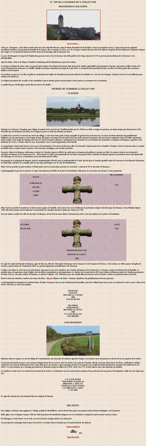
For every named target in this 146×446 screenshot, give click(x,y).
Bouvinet (73, 266)
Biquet (24, 62)
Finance (4, 266)
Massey (103, 264)
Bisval (49, 278)
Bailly (83, 66)
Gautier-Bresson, (35, 48)
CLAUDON (73, 93)
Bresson (34, 396)
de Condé (78, 161)
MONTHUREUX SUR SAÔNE (73, 6)
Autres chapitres (73, 427)
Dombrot (13, 50)
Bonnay (67, 146)
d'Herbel (53, 161)
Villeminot (63, 274)
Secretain (73, 154)
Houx (120, 363)
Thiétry (82, 129)
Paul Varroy (24, 146)
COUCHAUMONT (73, 322)
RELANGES (73, 405)
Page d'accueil (73, 437)
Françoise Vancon (54, 282)
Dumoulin (76, 48)
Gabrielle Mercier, (52, 48)
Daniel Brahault (106, 365)
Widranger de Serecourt (12, 156)
